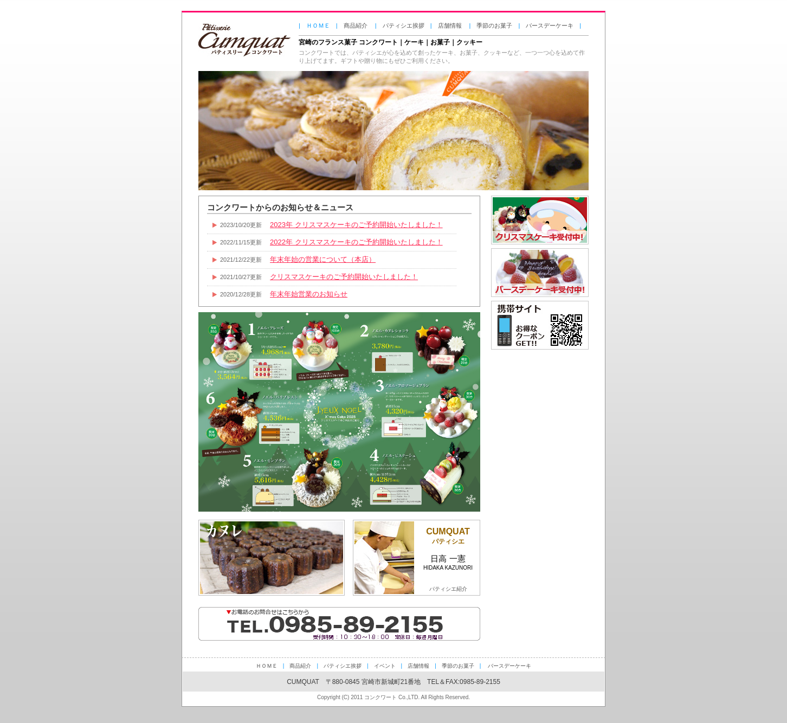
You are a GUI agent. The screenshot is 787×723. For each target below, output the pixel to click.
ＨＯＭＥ (267, 666)
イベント (385, 666)
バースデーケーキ (549, 25)
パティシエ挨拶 (403, 25)
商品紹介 (355, 25)
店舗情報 (450, 25)
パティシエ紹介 (448, 589)
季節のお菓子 (494, 25)
